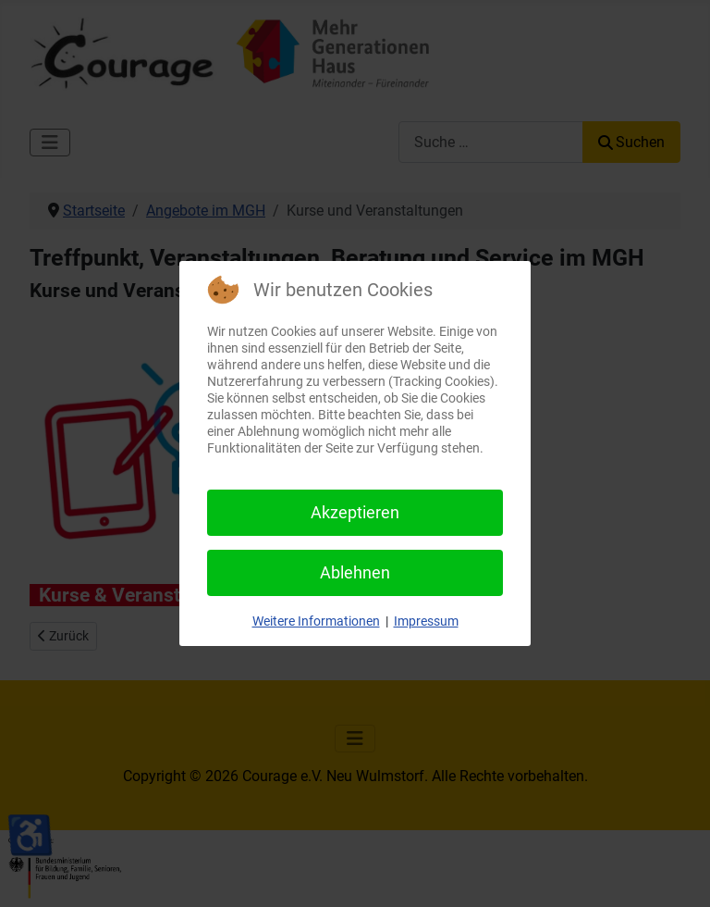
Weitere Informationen (316, 621)
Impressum (426, 621)
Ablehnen (355, 572)
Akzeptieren (355, 512)
